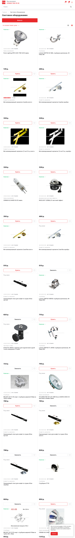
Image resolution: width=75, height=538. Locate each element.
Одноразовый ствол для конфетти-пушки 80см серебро (53, 458)
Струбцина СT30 (44, 383)
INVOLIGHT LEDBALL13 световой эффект (51, 162)
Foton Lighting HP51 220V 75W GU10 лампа (16, 53)
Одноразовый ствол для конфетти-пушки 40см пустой (17, 234)
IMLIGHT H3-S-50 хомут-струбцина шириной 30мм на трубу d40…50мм (19, 421)
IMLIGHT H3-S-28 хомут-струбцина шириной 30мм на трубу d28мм (19, 309)
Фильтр (19, 20)
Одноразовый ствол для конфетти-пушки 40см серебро (17, 384)
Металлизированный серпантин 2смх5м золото (17, 90)
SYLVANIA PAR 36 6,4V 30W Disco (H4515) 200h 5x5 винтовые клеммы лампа (54, 309)
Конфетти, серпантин (9, 88)
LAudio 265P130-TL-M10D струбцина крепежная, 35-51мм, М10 (55, 272)
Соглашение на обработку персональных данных (15, 531)
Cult (23, 534)
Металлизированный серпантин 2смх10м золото (18, 198)
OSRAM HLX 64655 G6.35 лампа (12, 162)
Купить (17, 62)
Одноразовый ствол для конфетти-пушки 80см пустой (17, 346)
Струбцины (42, 51)
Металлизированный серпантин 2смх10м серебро (54, 198)
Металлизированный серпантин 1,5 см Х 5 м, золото (18, 126)
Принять (54, 533)
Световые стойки (8, 269)
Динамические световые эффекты (48, 160)
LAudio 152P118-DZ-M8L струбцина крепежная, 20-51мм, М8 (54, 53)
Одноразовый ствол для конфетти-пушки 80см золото (17, 458)
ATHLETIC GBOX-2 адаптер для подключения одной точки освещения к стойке (19, 272)
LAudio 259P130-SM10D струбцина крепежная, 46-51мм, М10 (54, 234)
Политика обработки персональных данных (13, 529)
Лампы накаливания (8, 51)
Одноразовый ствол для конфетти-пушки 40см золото (53, 346)
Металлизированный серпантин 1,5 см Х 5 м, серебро (55, 126)
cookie (60, 526)
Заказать (53, 205)
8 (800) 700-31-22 (13, 3)
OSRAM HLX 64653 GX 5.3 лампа (48, 420)
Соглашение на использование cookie (12, 532)
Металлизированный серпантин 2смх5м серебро (54, 90)
